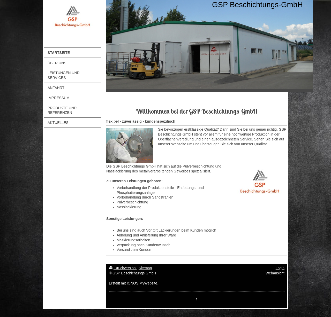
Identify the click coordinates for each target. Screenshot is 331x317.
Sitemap (145, 268)
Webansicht (275, 273)
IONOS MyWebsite (142, 283)
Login (280, 268)
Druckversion (123, 268)
